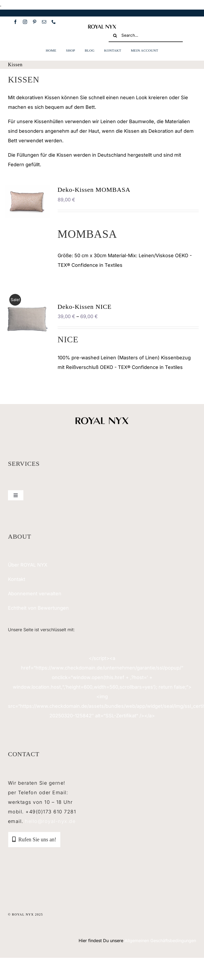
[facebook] (15, 22)
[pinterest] (34, 22)
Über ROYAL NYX (27, 565)
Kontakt (16, 579)
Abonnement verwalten (34, 593)
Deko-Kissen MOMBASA (94, 189)
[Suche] (115, 35)
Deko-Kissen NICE (85, 306)
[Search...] (146, 35)
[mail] (44, 22)
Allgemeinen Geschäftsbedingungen (160, 940)
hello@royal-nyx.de (50, 821)
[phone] (54, 22)
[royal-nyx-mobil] (102, 26)
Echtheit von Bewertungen (38, 608)
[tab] (34, 839)
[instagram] (25, 22)
